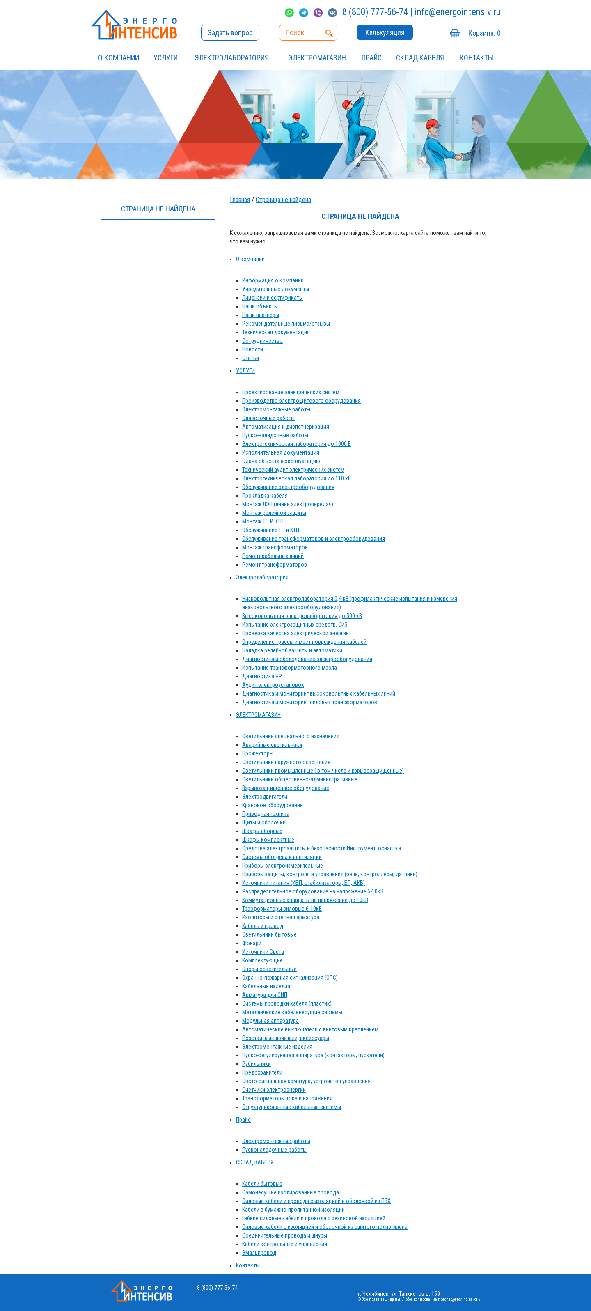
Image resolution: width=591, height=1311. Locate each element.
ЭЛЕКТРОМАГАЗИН (317, 57)
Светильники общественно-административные (299, 779)
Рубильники (256, 1064)
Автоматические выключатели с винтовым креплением (310, 1029)
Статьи (250, 358)
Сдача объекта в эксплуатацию (281, 461)
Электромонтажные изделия (277, 1046)
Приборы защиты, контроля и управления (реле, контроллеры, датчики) (329, 874)
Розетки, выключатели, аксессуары (285, 1038)
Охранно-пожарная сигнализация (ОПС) (290, 977)
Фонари (251, 943)
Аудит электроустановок (273, 685)
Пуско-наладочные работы (275, 435)
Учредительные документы (275, 289)
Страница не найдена (283, 200)
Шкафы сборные (262, 831)
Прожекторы (257, 753)
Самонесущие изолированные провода (290, 1192)
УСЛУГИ (165, 57)
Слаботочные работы (268, 418)
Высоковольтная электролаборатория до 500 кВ (302, 616)
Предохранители (262, 1072)
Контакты (476, 57)
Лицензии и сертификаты (272, 297)
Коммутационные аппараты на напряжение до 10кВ (305, 900)
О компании (118, 57)
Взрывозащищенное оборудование (285, 788)
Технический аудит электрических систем (293, 469)
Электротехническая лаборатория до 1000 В (296, 444)
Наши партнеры (260, 315)
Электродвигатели (264, 796)
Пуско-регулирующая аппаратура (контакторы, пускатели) (313, 1055)
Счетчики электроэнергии (274, 1089)
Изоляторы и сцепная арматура (280, 917)
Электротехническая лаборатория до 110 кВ (296, 478)
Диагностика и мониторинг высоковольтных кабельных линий (318, 693)
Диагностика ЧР (262, 676)
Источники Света (263, 951)
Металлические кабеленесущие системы (292, 1012)
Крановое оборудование (272, 805)
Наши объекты (260, 306)
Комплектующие (262, 960)
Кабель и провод (262, 926)
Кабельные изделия (266, 986)
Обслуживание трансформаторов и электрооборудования (313, 538)
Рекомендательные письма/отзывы (286, 323)
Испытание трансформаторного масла (289, 667)
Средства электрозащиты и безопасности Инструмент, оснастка (321, 848)
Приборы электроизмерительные (282, 865)
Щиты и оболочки (264, 822)
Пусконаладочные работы (274, 1149)
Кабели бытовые (262, 1183)
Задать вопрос (230, 32)
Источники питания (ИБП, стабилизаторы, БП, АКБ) (303, 882)
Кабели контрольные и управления (284, 1244)
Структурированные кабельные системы (291, 1107)
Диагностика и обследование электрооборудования (307, 659)
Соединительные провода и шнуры (284, 1235)
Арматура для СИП (264, 995)
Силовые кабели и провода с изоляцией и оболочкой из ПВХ (316, 1201)
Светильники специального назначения (290, 736)
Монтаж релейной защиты (274, 513)
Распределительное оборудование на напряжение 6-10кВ (312, 891)
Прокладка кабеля (265, 495)
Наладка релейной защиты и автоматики (292, 650)
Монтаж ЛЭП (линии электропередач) (287, 504)
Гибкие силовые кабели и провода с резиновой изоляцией (313, 1218)
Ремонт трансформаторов (274, 564)
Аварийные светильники (272, 745)
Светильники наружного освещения (286, 762)
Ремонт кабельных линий (273, 556)
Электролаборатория (232, 57)
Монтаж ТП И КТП (263, 521)
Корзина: (484, 33)
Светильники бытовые (269, 934)
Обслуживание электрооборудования (288, 487)
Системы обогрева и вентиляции (282, 857)
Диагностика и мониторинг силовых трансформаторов (309, 702)
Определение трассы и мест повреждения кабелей (304, 641)
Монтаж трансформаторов (275, 547)
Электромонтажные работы (276, 409)
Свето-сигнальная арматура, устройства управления (306, 1081)
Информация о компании (273, 280)
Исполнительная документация (280, 452)
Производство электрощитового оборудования (301, 400)
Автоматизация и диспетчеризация (285, 426)
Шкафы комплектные (268, 839)
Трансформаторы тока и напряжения (287, 1098)
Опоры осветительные (269, 969)
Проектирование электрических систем (290, 392)
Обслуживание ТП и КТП (270, 530)
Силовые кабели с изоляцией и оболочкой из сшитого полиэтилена (325, 1227)
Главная (240, 200)
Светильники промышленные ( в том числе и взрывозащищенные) (323, 770)
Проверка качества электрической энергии (295, 633)
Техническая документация (276, 332)
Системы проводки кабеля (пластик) (287, 1003)
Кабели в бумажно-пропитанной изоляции (293, 1209)
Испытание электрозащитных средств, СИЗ (295, 624)
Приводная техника (265, 813)
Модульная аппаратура (270, 1020)
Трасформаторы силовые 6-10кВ (282, 908)
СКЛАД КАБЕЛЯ (420, 57)
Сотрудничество (262, 341)
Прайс (372, 57)
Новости (252, 349)
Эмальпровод (259, 1252)
